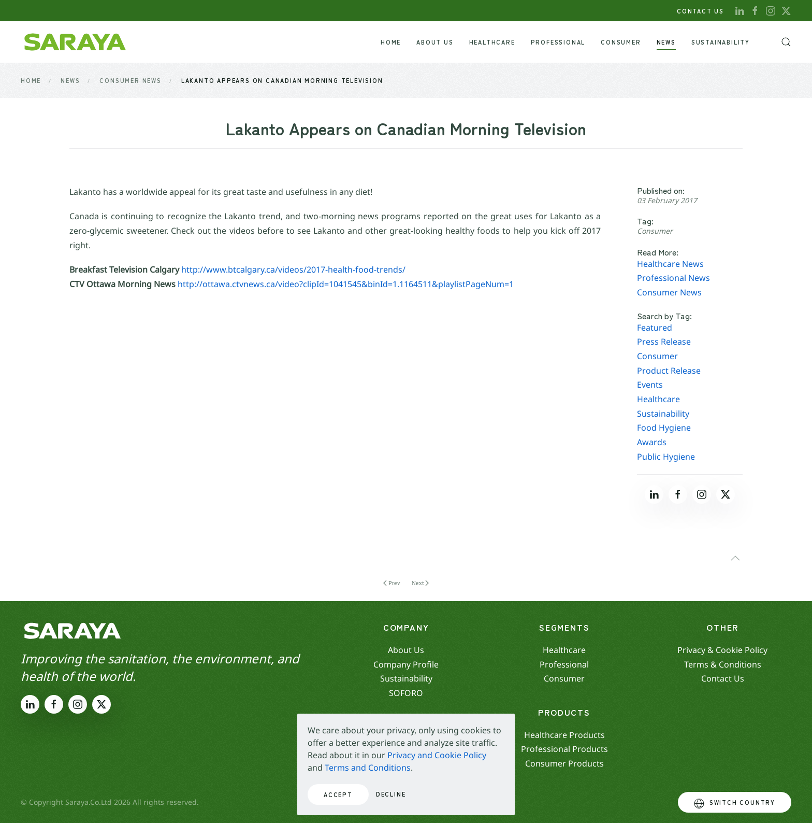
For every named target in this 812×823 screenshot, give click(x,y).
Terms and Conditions (368, 767)
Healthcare (658, 399)
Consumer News (669, 292)
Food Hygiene (664, 427)
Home (391, 42)
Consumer (655, 231)
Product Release (669, 370)
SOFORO (406, 693)
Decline (391, 794)
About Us (434, 42)
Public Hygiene (666, 456)
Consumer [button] (621, 42)
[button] (786, 42)
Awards (651, 442)
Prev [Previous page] (391, 583)
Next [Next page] (420, 583)
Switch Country (734, 803)
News (666, 42)
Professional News (673, 277)
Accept (338, 794)
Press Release (664, 341)
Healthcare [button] (492, 42)
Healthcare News (670, 263)
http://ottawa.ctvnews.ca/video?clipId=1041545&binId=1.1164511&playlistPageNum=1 (346, 284)
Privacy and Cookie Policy (436, 755)
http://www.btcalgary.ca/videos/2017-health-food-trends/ (293, 269)
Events (650, 384)
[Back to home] (75, 42)
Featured (654, 327)
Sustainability (720, 42)
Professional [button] (558, 42)
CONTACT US (700, 11)
